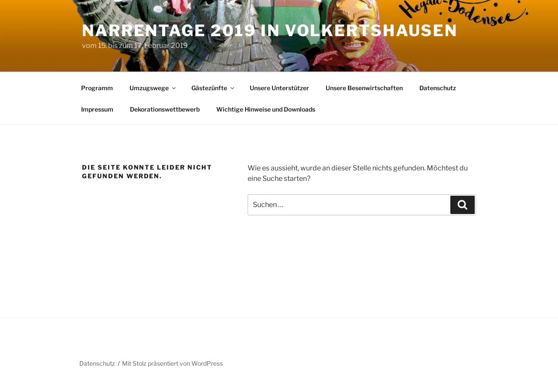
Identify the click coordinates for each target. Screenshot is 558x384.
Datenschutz (437, 88)
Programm (97, 88)
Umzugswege (153, 88)
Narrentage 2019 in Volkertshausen (270, 30)
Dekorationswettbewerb (165, 109)
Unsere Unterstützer (279, 88)
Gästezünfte (213, 88)
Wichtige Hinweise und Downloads (265, 109)
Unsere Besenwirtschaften (364, 88)
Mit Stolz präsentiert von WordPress (172, 363)
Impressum (97, 109)
